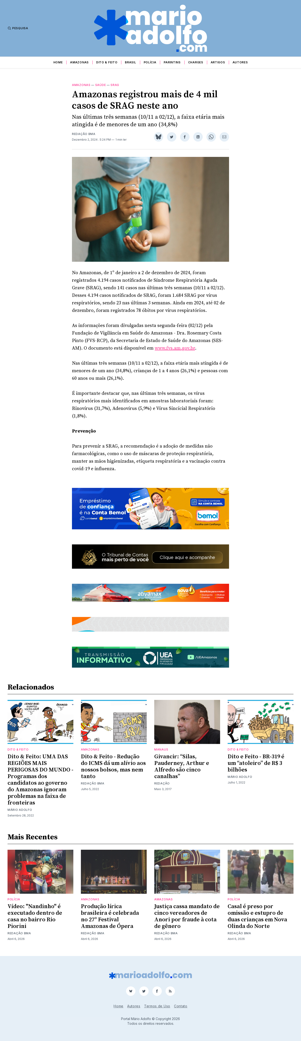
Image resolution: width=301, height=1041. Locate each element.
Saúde (100, 85)
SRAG (115, 85)
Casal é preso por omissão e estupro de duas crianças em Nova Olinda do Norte (257, 916)
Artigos (218, 62)
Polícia (150, 62)
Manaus (161, 749)
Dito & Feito (106, 62)
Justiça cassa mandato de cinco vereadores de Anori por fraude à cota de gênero (187, 916)
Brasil (130, 62)
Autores (240, 62)
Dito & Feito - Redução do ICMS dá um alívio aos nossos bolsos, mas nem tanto (113, 766)
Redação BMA (83, 134)
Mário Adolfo (20, 810)
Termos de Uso (157, 1006)
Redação (162, 783)
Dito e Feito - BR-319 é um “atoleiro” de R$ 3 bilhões (256, 763)
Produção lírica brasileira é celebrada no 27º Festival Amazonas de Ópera (110, 916)
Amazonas (79, 62)
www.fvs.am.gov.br (175, 348)
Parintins (172, 62)
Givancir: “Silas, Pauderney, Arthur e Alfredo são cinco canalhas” (181, 766)
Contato (180, 1006)
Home (58, 62)
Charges (195, 62)
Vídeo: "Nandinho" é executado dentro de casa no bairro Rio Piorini (35, 916)
